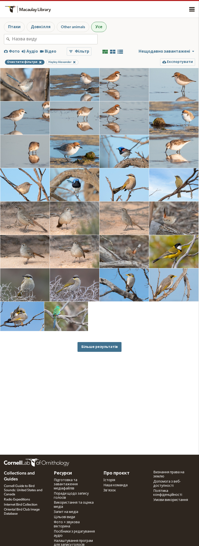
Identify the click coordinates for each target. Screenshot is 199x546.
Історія (109, 480)
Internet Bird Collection (20, 504)
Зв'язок (109, 490)
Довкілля (41, 27)
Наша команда (115, 485)
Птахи (14, 27)
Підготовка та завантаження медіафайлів (66, 484)
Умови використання (170, 500)
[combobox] (54, 39)
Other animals (73, 27)
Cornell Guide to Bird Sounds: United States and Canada (23, 490)
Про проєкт (116, 473)
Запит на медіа (66, 512)
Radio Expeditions (17, 499)
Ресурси (63, 473)
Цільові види (64, 517)
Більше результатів (99, 347)
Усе (98, 27)
